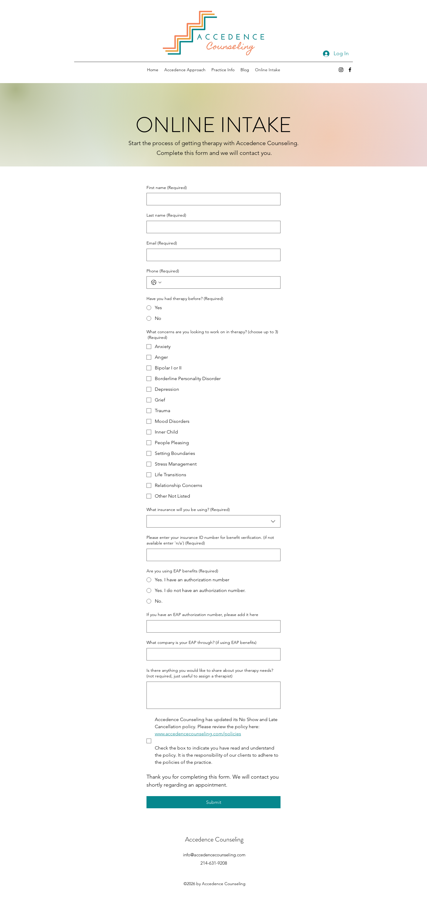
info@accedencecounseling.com (214, 855)
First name (166, 188)
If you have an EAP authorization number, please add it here (202, 614)
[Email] (212, 255)
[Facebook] (350, 70)
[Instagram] (341, 70)
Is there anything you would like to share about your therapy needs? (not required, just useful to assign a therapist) (209, 673)
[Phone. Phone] (219, 282)
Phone (162, 271)
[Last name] (212, 227)
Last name (166, 215)
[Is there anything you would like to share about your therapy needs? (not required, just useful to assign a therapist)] (213, 695)
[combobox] (213, 521)
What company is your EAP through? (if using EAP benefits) (201, 642)
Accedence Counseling (214, 839)
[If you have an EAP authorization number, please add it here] (212, 626)
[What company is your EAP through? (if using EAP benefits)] (212, 654)
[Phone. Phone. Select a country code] (156, 282)
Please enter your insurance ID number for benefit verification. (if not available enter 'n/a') (210, 540)
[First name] (212, 199)
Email (161, 243)
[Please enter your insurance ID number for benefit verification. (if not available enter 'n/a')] (212, 555)
